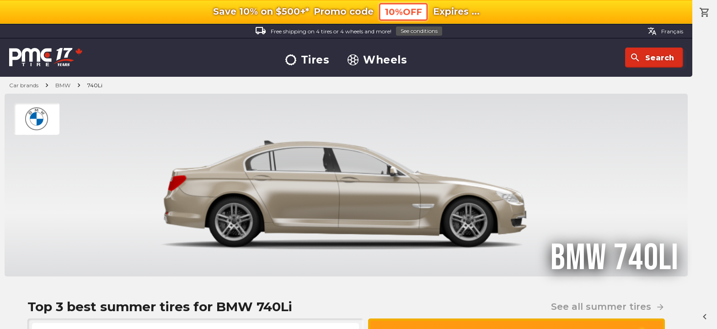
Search (652, 57)
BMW (62, 85)
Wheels (377, 60)
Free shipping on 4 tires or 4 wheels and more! (348, 31)
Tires (307, 60)
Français (665, 31)
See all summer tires (608, 306)
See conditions (419, 30)
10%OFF (403, 11)
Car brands (23, 85)
